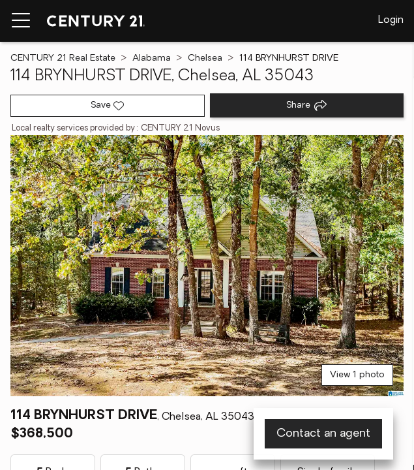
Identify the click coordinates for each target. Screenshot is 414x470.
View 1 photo (357, 375)
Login (391, 20)
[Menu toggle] (20, 20)
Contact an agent (323, 434)
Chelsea (205, 58)
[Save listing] (107, 106)
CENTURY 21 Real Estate (62, 58)
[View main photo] (207, 265)
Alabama (151, 58)
